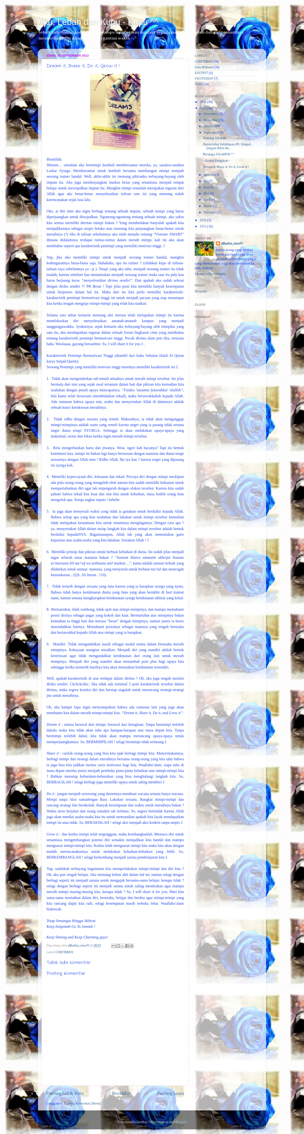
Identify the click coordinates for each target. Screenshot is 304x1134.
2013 (203, 108)
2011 (203, 226)
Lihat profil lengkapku (210, 274)
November (211, 120)
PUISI (199, 84)
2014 (203, 102)
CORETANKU (64, 952)
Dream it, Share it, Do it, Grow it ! (226, 167)
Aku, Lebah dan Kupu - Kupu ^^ (98, 22)
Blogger (181, 1122)
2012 (203, 220)
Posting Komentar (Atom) (82, 1103)
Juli (206, 181)
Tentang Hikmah (214, 138)
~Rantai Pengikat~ (216, 160)
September (211, 132)
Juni (207, 187)
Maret (208, 206)
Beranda (120, 1093)
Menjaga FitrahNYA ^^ (218, 154)
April (207, 199)
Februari (210, 212)
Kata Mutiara (204, 67)
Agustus (209, 175)
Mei (207, 193)
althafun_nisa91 (232, 243)
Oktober (210, 126)
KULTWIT (201, 73)
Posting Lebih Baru (65, 1093)
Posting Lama (170, 1093)
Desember (211, 114)
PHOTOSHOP (204, 78)
